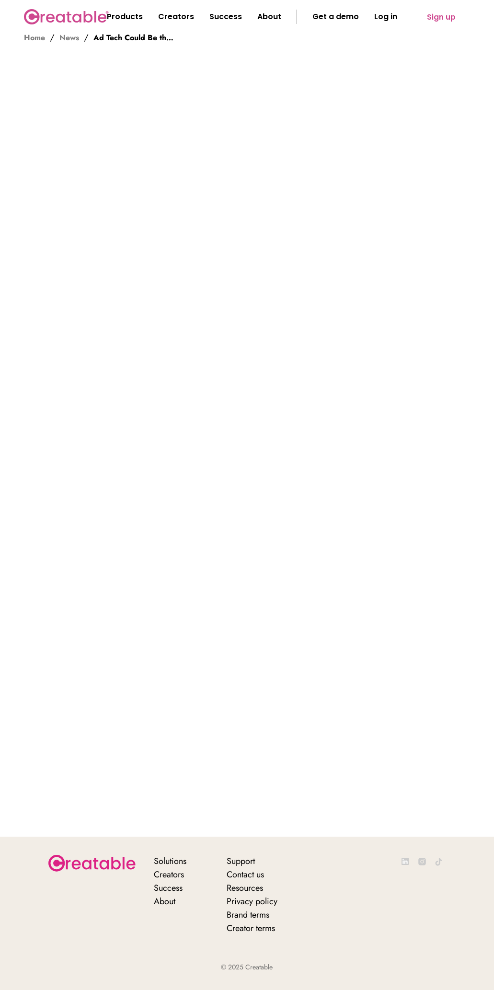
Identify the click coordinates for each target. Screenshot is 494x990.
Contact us (245, 874)
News (69, 38)
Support (241, 861)
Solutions (170, 861)
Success (168, 888)
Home (34, 38)
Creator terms (251, 928)
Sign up (441, 17)
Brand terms (248, 915)
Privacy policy (252, 901)
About (164, 901)
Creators (169, 874)
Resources (245, 888)
